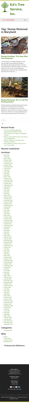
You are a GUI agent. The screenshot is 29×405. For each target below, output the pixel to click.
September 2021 (8, 245)
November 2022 (8, 222)
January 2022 (7, 238)
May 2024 (6, 192)
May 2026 (6, 155)
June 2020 (7, 270)
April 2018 (6, 314)
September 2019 (8, 285)
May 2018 (6, 312)
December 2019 (8, 280)
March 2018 (7, 315)
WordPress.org (8, 341)
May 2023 (6, 212)
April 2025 (6, 175)
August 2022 (7, 227)
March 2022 (7, 235)
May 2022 (6, 232)
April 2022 (6, 233)
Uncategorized (8, 330)
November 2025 (8, 163)
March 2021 (7, 255)
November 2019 (8, 282)
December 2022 (8, 220)
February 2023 (8, 217)
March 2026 (7, 158)
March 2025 (7, 176)
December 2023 (8, 200)
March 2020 (7, 275)
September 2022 (8, 225)
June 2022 (7, 230)
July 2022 (6, 228)
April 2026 (6, 156)
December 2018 (8, 300)
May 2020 (6, 272)
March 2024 (7, 195)
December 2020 (8, 260)
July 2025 (6, 170)
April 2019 (6, 294)
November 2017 (8, 322)
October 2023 (7, 203)
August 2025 (7, 168)
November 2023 (8, 202)
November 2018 (8, 302)
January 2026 (7, 161)
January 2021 (7, 259)
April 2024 (6, 193)
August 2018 (7, 307)
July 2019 (6, 289)
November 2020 (8, 262)
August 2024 (7, 187)
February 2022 (8, 237)
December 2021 (8, 240)
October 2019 (7, 284)
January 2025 (7, 178)
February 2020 (8, 277)
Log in (5, 336)
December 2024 (8, 180)
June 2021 (7, 250)
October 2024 (7, 183)
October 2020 (7, 264)
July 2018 (6, 309)
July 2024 (6, 188)
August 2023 (7, 207)
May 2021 (6, 252)
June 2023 (7, 210)
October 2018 (7, 304)
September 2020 (8, 265)
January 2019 (7, 299)
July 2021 (6, 249)
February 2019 (8, 297)
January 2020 (7, 279)
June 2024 (7, 190)
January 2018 (7, 319)
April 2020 (6, 274)
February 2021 (8, 257)
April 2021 (6, 254)
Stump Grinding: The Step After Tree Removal (14, 57)
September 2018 (8, 305)
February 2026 (8, 160)
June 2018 (7, 311)
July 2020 (6, 269)
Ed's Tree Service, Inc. (17, 9)
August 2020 (7, 267)
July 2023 (6, 208)
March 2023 (7, 215)
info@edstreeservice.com (15, 373)
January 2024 (7, 198)
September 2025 (8, 166)
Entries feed (7, 338)
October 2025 (7, 165)
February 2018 (8, 317)
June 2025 (7, 171)
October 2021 (7, 243)
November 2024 (8, 182)
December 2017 (8, 321)
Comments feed (8, 340)
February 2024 (8, 197)
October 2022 (7, 223)
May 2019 (6, 292)
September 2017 (8, 324)
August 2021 (7, 247)
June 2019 (7, 290)
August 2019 (7, 287)
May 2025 (6, 173)
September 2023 (8, 205)
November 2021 (8, 242)
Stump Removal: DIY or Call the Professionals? (14, 101)
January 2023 (7, 218)
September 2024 (8, 185)
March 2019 (7, 295)
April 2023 (6, 213)
